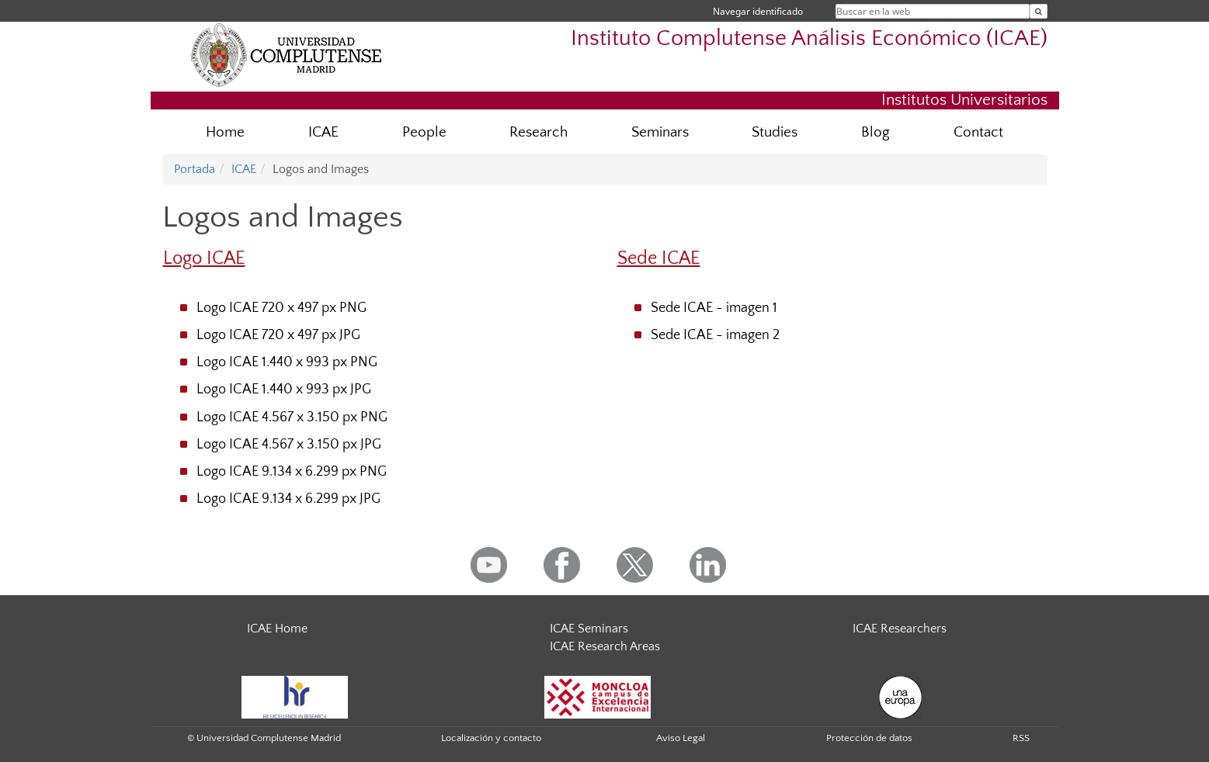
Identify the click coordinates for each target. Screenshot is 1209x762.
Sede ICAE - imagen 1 (714, 308)
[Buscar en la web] (1038, 11)
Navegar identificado (758, 11)
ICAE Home (277, 629)
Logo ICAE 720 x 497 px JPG (278, 335)
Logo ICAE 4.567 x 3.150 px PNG (291, 417)
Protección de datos (869, 738)
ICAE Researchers (900, 629)
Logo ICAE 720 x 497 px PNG (281, 308)
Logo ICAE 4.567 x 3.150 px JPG (288, 444)
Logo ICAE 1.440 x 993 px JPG (283, 389)
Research (538, 132)
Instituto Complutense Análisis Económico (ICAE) (809, 38)
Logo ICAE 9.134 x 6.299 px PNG (291, 472)
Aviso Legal (680, 738)
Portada (194, 169)
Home (225, 132)
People (424, 132)
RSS (1021, 738)
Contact (978, 132)
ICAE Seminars (589, 629)
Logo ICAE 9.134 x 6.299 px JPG (288, 499)
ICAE (323, 132)
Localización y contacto (491, 738)
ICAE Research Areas (605, 646)
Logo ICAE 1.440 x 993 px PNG (286, 362)
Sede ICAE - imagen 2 (715, 335)
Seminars (660, 132)
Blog (875, 132)
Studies (774, 132)
